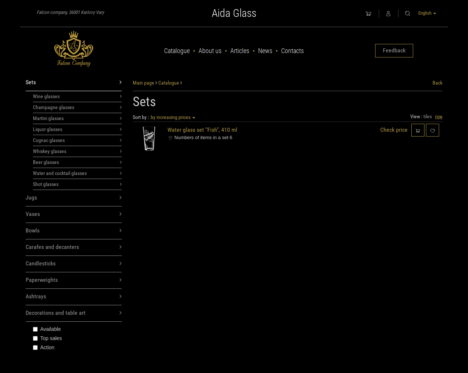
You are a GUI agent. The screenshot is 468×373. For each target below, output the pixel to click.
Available (47, 329)
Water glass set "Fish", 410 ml (202, 129)
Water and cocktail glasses (77, 173)
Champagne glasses (77, 107)
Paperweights (74, 280)
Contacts (292, 51)
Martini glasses (77, 118)
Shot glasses (77, 184)
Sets (74, 82)
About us (210, 51)
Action (43, 347)
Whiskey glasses (77, 151)
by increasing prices (173, 117)
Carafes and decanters (74, 247)
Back (437, 83)
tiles (427, 116)
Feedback (394, 50)
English (427, 13)
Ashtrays (74, 296)
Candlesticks (74, 264)
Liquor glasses (77, 129)
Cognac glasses (77, 140)
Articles (239, 51)
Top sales (47, 338)
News (265, 51)
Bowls (74, 231)
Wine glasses (77, 96)
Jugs (74, 198)
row (438, 116)
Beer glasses (77, 162)
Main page (143, 83)
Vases (74, 214)
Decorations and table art (74, 313)
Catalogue (177, 51)
